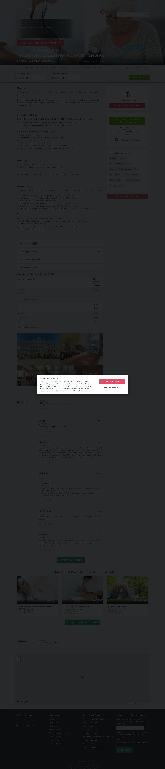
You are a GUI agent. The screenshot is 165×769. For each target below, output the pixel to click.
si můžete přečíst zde (78, 391)
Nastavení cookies (112, 387)
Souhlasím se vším (112, 381)
